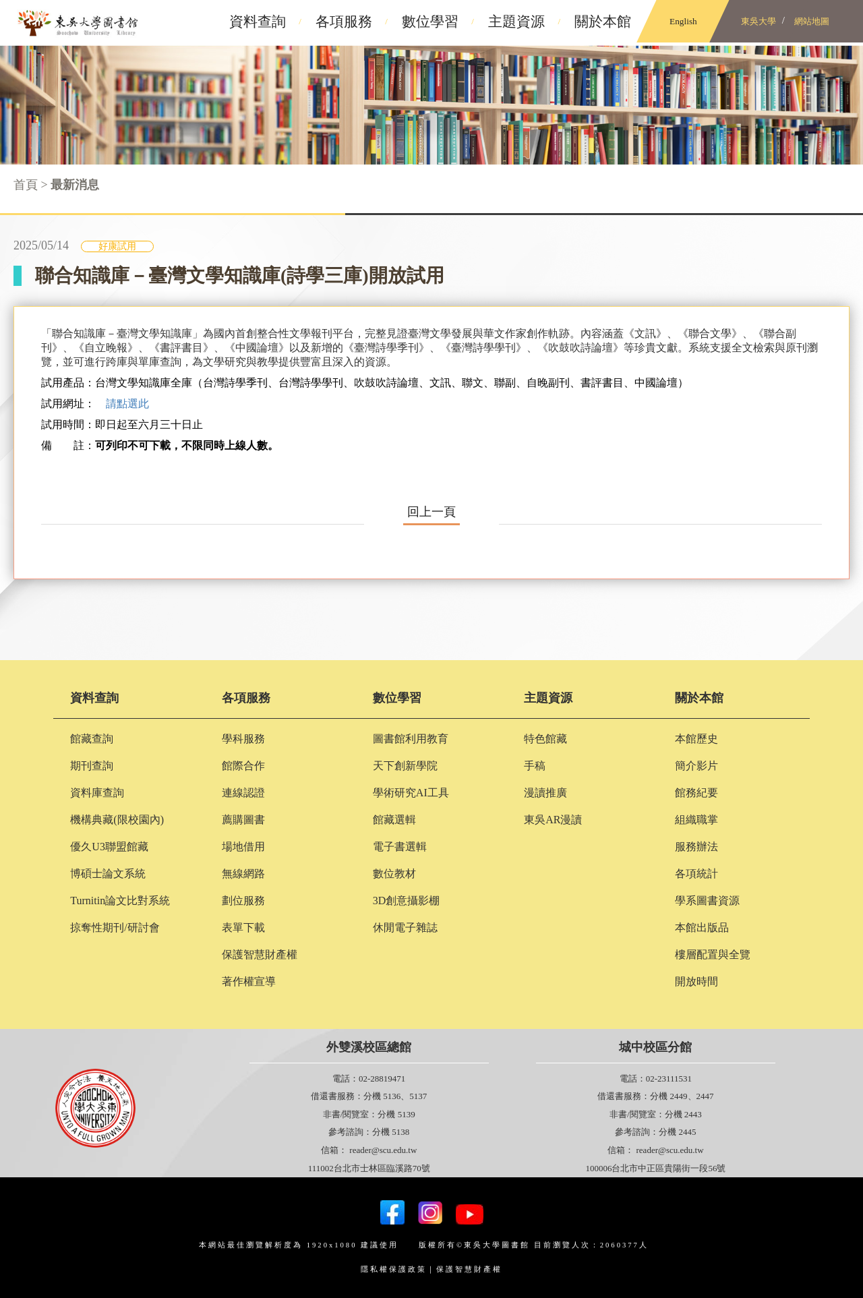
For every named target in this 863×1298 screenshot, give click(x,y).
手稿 (534, 765)
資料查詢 (94, 698)
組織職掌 (696, 819)
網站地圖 (811, 21)
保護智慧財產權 (259, 954)
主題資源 (548, 698)
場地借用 (243, 846)
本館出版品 (702, 927)
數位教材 (394, 873)
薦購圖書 (243, 819)
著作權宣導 (249, 981)
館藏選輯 (394, 819)
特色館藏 (545, 738)
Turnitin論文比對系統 (120, 900)
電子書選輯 (400, 846)
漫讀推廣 (545, 792)
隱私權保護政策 (394, 1269)
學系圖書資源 (707, 900)
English (683, 21)
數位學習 (397, 698)
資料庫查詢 (97, 792)
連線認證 (243, 792)
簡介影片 (696, 765)
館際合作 (243, 765)
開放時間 (696, 981)
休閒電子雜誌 (405, 927)
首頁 (25, 184)
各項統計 (696, 873)
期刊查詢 (91, 765)
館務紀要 (696, 792)
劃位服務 (243, 900)
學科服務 (243, 738)
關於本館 (699, 698)
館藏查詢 (91, 738)
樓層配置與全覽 (712, 954)
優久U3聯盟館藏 (109, 846)
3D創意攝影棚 (406, 900)
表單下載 (243, 927)
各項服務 (246, 698)
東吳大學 (758, 21)
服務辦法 (696, 846)
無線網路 (243, 873)
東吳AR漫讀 (553, 819)
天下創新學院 (405, 765)
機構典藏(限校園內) (117, 819)
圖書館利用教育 (410, 738)
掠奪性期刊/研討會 (114, 927)
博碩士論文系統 (108, 873)
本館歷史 (696, 738)
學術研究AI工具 (411, 792)
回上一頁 (431, 512)
